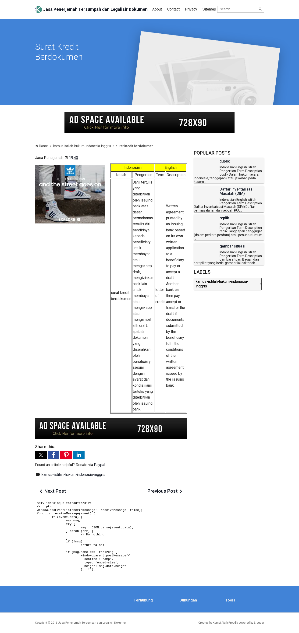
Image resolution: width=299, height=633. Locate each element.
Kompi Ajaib (220, 622)
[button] (41, 455)
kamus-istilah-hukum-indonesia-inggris (73, 474)
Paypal (99, 465)
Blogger (259, 622)
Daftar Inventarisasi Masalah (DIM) (236, 191)
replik (224, 218)
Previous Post (162, 491)
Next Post (55, 491)
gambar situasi (232, 246)
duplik (225, 161)
